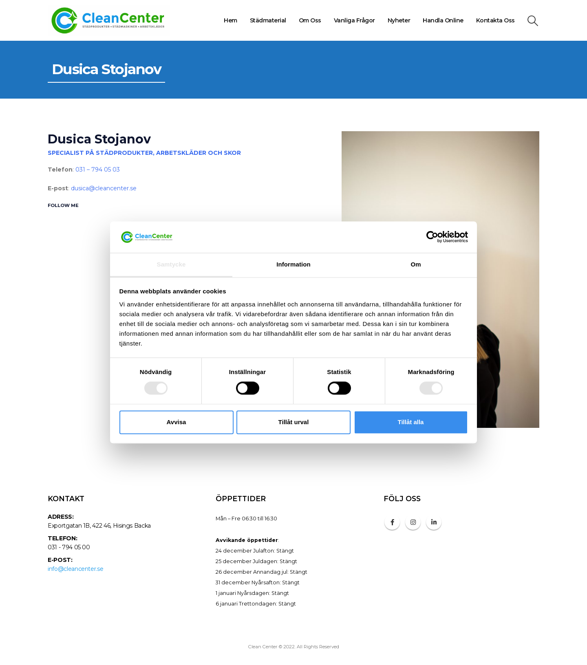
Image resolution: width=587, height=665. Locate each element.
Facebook (392, 522)
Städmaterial (268, 20)
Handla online (443, 20)
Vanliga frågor (354, 20)
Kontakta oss (495, 20)
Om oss (310, 20)
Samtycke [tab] (171, 264)
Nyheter (399, 20)
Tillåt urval (293, 421)
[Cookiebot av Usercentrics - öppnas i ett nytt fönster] (432, 237)
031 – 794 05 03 (97, 169)
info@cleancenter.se (75, 569)
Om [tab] (415, 264)
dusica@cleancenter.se (104, 188)
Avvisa (176, 421)
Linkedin (433, 522)
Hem (230, 20)
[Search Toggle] (533, 20)
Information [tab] (293, 264)
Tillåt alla (411, 421)
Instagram (413, 522)
